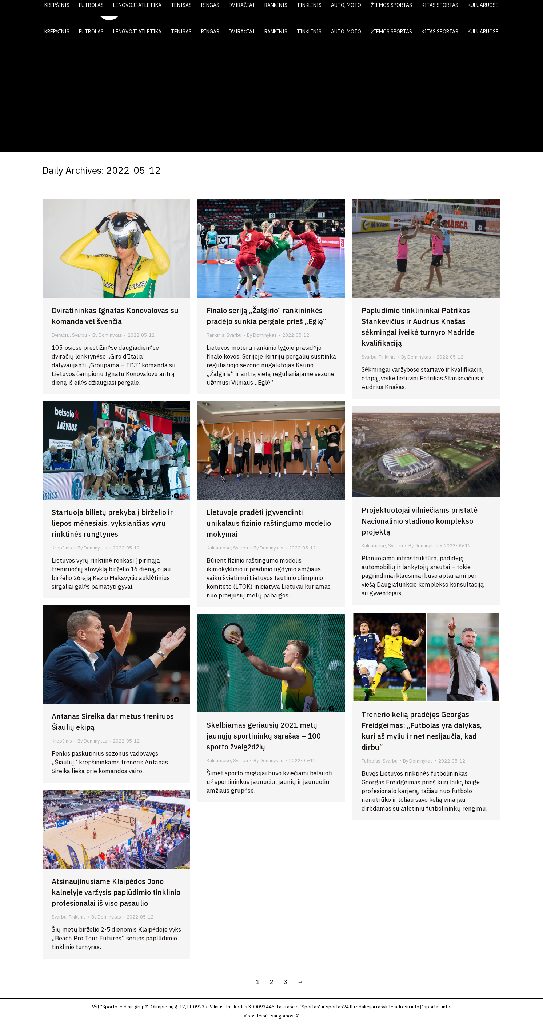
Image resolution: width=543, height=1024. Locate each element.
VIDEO (401, 10)
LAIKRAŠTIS (365, 10)
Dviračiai (61, 335)
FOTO (431, 10)
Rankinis (215, 335)
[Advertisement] (271, 97)
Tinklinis (387, 357)
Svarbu (79, 335)
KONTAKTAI (466, 10)
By (107, 335)
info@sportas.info (430, 1007)
